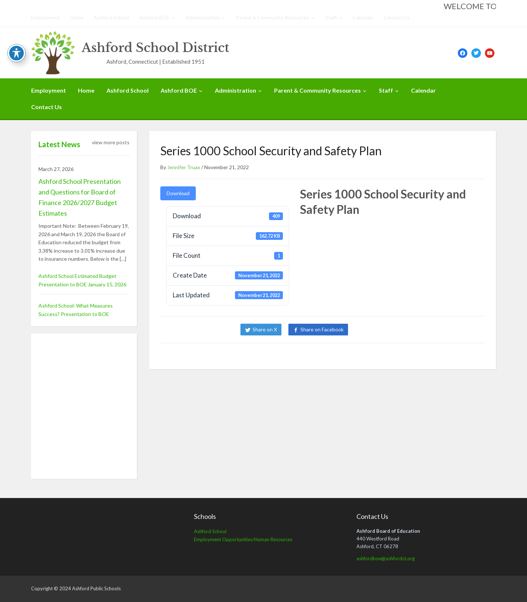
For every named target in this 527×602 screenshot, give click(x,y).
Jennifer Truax (183, 167)
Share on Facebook (322, 329)
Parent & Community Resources (272, 17)
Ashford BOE (154, 17)
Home (76, 17)
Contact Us (397, 17)
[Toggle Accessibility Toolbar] (16, 53)
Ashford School (111, 17)
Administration (203, 17)
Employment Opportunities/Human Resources (243, 539)
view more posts (111, 142)
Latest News (59, 144)
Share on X (265, 329)
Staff (331, 17)
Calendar (363, 17)
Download (178, 193)
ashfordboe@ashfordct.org (385, 558)
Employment (45, 17)
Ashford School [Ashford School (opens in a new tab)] (210, 531)
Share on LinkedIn (379, 329)
